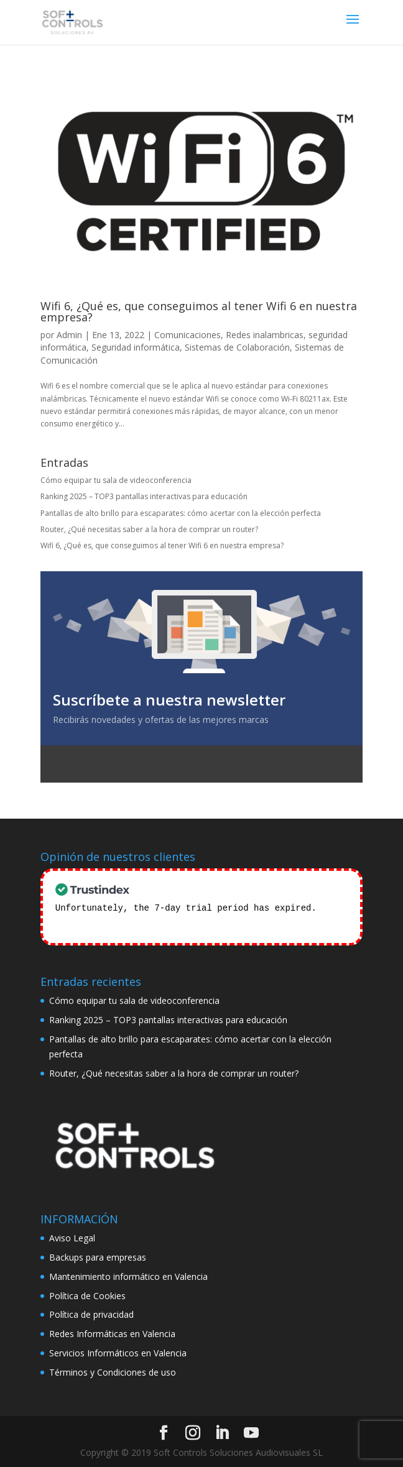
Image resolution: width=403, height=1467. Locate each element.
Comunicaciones (187, 335)
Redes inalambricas (264, 335)
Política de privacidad (91, 1313)
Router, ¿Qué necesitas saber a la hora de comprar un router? (149, 529)
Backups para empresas (97, 1256)
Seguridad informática (135, 347)
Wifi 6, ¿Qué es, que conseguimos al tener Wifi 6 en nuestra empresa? (198, 311)
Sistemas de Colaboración (237, 347)
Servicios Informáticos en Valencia (118, 1352)
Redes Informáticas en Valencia (112, 1332)
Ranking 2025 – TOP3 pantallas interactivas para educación (144, 496)
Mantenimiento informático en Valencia (128, 1275)
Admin (69, 335)
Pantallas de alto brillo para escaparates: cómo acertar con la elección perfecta (180, 513)
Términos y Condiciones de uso (112, 1371)
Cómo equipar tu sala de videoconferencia (116, 480)
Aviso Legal (72, 1237)
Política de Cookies (87, 1294)
